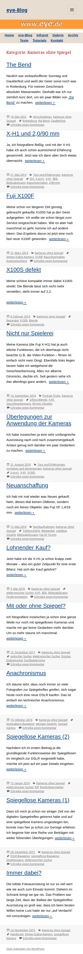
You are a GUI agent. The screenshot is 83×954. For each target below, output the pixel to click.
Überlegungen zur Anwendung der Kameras (38, 420)
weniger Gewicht (46, 724)
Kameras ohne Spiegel (49, 253)
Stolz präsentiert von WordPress (25, 948)
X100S (24, 320)
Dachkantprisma (34, 660)
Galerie (58, 35)
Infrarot (42, 35)
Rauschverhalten (37, 183)
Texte (24, 40)
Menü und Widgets (72, 9)
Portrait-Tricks (51, 396)
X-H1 (48, 179)
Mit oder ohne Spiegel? (36, 605)
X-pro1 (40, 179)
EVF (37, 787)
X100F (38, 257)
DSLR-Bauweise (20, 856)
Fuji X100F (20, 195)
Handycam (17, 934)
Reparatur (12, 320)
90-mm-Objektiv (42, 404)
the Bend (44, 121)
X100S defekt (23, 269)
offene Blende (38, 400)
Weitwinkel (48, 531)
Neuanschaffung (27, 485)
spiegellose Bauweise (45, 856)
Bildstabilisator (15, 183)
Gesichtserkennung (18, 404)
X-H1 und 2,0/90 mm (33, 133)
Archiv (73, 35)
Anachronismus (26, 673)
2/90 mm (54, 183)
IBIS (55, 179)
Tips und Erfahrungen (46, 175)
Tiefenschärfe (31, 531)
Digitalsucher (14, 660)
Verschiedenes (42, 117)
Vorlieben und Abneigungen (24, 468)
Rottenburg (30, 121)
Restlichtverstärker (52, 787)
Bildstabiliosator (27, 535)
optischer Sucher (20, 656)
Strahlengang (14, 860)
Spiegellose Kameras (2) (37, 736)
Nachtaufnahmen (43, 527)
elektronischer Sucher (19, 593)
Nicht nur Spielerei (29, 333)
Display (66, 656)
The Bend (18, 64)
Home (9, 35)
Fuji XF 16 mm (47, 535)
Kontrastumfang (16, 261)
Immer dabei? (24, 872)
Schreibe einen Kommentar (27, 125)
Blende (33, 320)
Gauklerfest (58, 121)
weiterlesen (43, 102)
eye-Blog (16, 9)
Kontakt (57, 40)
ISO (32, 179)
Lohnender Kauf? (28, 547)
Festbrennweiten (16, 597)
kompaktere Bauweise (20, 724)
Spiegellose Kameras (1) (37, 800)
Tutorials (39, 40)
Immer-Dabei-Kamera (20, 257)
